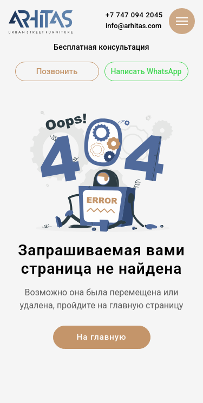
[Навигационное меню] (182, 21)
